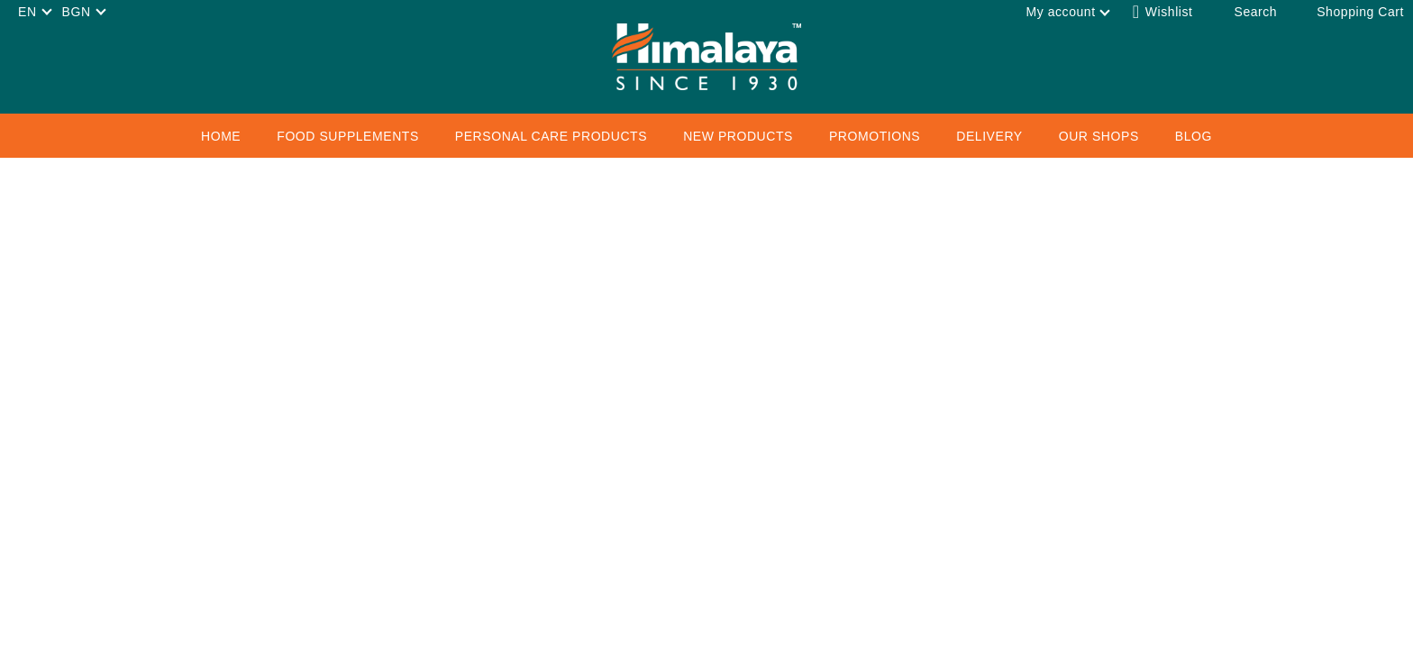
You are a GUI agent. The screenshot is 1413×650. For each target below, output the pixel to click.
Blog (1193, 136)
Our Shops (1099, 136)
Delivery (989, 136)
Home (221, 136)
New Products (738, 136)
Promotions (874, 136)
